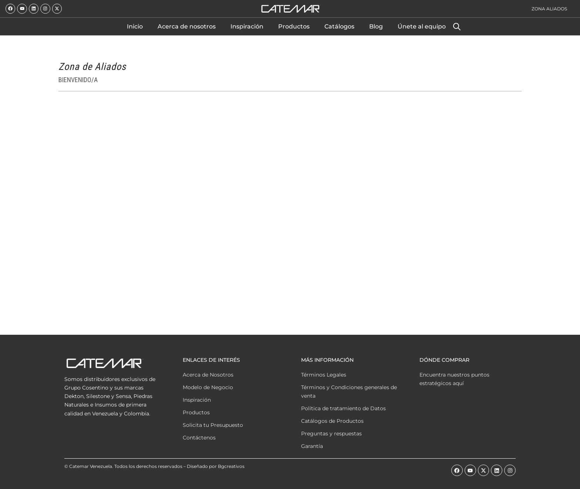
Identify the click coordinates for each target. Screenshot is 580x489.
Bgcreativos (231, 466)
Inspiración (246, 26)
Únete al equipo (422, 26)
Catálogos (339, 26)
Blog (376, 26)
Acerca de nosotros (187, 26)
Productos (294, 26)
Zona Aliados (549, 8)
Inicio (135, 26)
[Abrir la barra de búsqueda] (457, 26)
